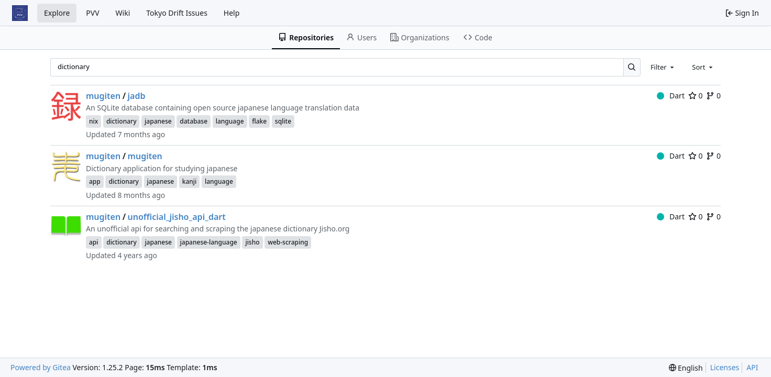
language (230, 121)
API (752, 367)
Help (232, 13)
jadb (137, 96)
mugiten (103, 96)
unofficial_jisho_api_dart (177, 217)
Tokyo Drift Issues (176, 13)
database (193, 121)
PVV (92, 13)
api (93, 242)
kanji (189, 181)
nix (93, 121)
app (95, 181)
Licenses (725, 367)
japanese (158, 121)
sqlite (283, 121)
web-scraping (288, 242)
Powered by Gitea (40, 367)
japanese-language (208, 242)
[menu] (686, 368)
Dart (671, 96)
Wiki (123, 13)
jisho (252, 242)
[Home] (20, 13)
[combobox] (663, 67)
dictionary (121, 121)
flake (259, 121)
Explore (57, 13)
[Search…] (632, 67)
